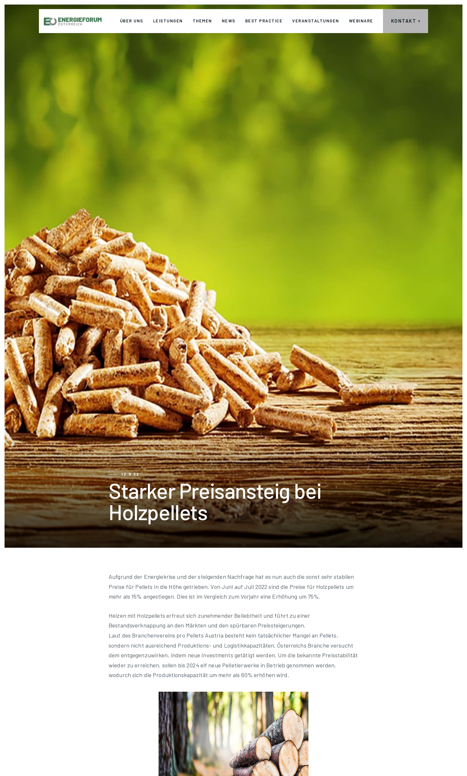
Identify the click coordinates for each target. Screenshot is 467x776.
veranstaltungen (315, 20)
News (228, 20)
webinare (361, 20)
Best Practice (264, 20)
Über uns (131, 20)
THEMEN (202, 20)
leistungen (168, 20)
